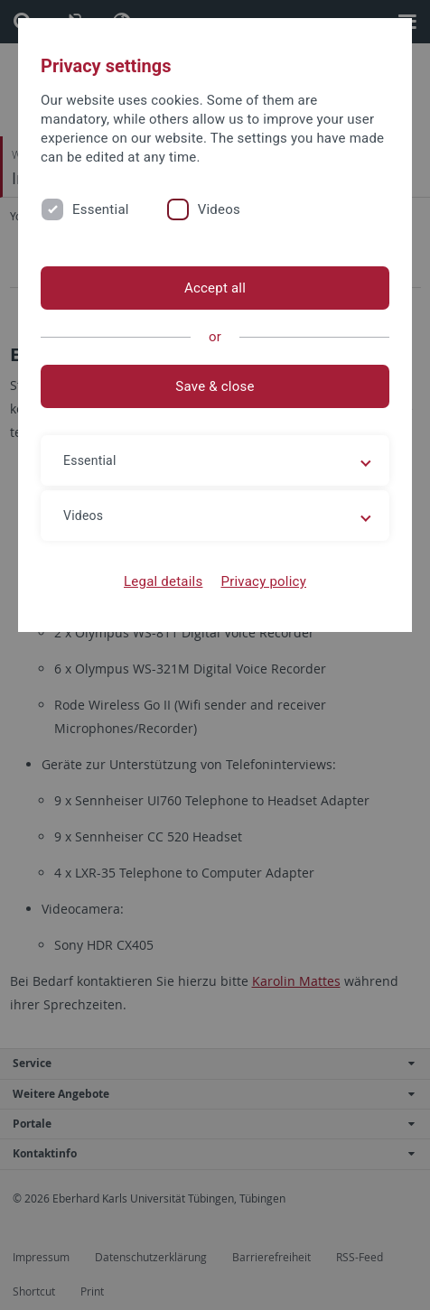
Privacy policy (263, 581)
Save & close (214, 386)
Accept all (215, 288)
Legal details (163, 581)
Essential (100, 209)
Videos (219, 209)
